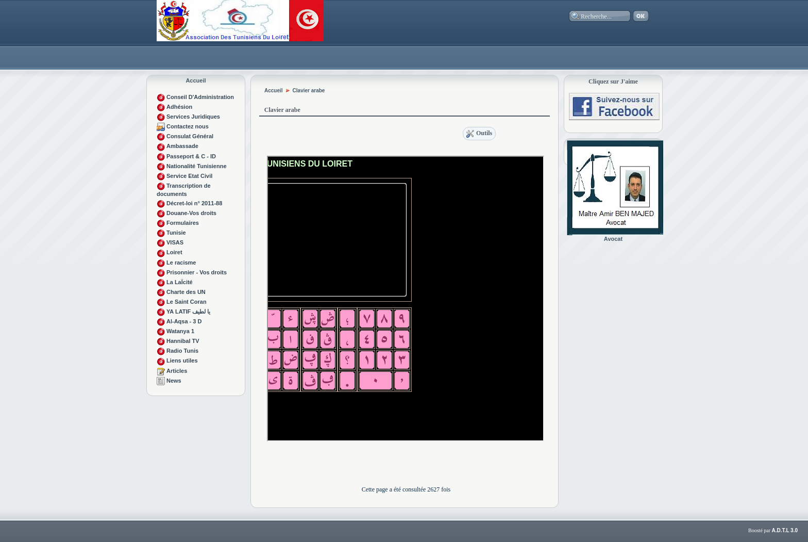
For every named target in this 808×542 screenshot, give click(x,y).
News (173, 380)
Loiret (174, 252)
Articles (176, 371)
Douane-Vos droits (191, 213)
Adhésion (179, 107)
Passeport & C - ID (191, 156)
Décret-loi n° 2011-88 (194, 203)
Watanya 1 (180, 331)
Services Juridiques (193, 116)
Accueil (196, 80)
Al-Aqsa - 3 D (183, 321)
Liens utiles (182, 360)
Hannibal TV (182, 341)
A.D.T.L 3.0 (785, 530)
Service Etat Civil (189, 176)
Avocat (613, 239)
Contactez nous (187, 126)
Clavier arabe (309, 90)
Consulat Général (189, 136)
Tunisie (176, 232)
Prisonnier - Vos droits (196, 272)
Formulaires (182, 223)
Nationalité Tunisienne (196, 166)
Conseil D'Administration (200, 97)
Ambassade (182, 146)
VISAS (174, 242)
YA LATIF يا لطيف (188, 311)
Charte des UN (186, 292)
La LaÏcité (179, 282)
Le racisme (181, 262)
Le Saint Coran (186, 302)
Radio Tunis (182, 351)
